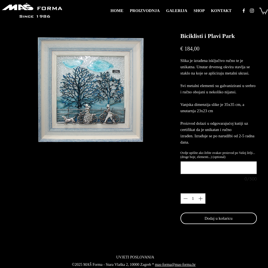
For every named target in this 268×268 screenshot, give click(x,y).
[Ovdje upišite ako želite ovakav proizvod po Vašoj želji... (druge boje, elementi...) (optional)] (219, 168)
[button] (263, 10)
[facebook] (243, 10)
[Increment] (201, 198)
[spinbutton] (192, 198)
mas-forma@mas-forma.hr (175, 265)
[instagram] (252, 10)
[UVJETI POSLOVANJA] (135, 257)
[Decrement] (185, 198)
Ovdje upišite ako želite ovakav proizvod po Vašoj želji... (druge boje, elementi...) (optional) (217, 155)
